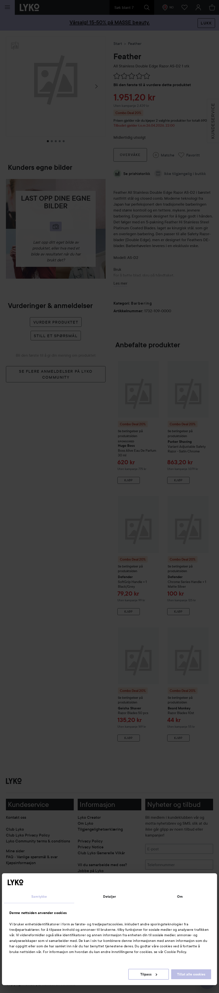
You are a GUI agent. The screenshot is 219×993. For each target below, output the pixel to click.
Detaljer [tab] (109, 896)
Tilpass (148, 974)
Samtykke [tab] (39, 896)
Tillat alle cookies (191, 974)
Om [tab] (180, 896)
